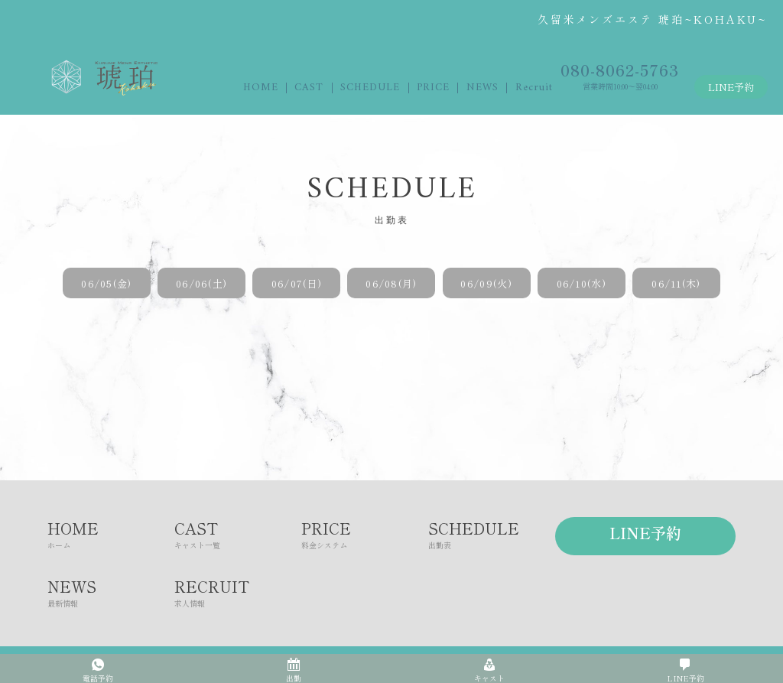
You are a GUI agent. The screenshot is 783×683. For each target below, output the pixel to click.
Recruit (534, 88)
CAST (308, 88)
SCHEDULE (370, 88)
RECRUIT (237, 592)
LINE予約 (731, 87)
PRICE (433, 88)
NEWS (482, 88)
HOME (260, 88)
